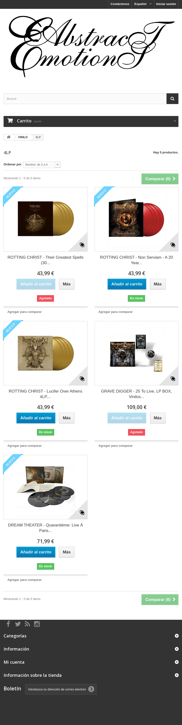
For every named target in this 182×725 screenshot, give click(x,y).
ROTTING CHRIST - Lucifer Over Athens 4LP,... (45, 394)
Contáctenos (120, 4)
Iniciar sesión (166, 4)
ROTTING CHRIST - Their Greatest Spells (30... (45, 260)
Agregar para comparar (24, 312)
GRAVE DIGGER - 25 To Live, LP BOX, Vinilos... (136, 394)
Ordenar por (12, 164)
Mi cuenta (14, 662)
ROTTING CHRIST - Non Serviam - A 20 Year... (136, 260)
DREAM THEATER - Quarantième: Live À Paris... (45, 528)
